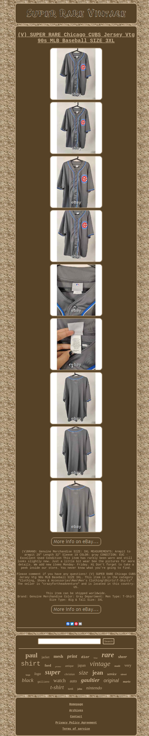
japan (82, 665)
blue (95, 658)
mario (127, 681)
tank (70, 688)
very (127, 665)
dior (85, 657)
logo (37, 674)
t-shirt (57, 687)
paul (31, 655)
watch (59, 680)
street (124, 674)
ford (48, 665)
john (79, 688)
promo (58, 666)
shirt (31, 664)
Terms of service (76, 728)
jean (97, 672)
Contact (76, 716)
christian (69, 674)
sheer (122, 657)
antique (69, 665)
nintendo (94, 687)
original (111, 680)
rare (108, 655)
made (117, 665)
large (28, 675)
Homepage (76, 704)
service (111, 674)
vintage (100, 663)
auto (73, 681)
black (27, 680)
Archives (76, 710)
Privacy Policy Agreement (76, 722)
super (52, 672)
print (72, 656)
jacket (45, 657)
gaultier (90, 680)
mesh (58, 656)
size (83, 672)
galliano (43, 682)
